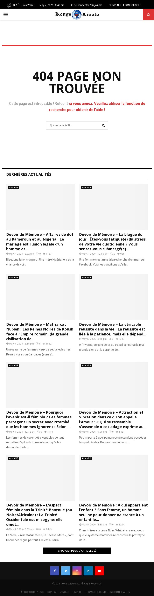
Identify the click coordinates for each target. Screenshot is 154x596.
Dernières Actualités (28, 174)
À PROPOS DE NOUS (32, 592)
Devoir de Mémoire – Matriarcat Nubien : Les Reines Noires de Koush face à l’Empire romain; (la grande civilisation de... (39, 331)
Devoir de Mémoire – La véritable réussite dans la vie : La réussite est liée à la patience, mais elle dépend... (112, 329)
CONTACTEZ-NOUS (58, 592)
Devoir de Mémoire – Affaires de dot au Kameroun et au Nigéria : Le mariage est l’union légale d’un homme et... (40, 241)
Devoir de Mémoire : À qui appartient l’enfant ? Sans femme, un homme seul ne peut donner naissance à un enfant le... (113, 512)
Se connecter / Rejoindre (86, 5)
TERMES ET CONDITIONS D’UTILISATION (107, 592)
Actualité (13, 187)
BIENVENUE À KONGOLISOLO (125, 5)
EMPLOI (77, 592)
